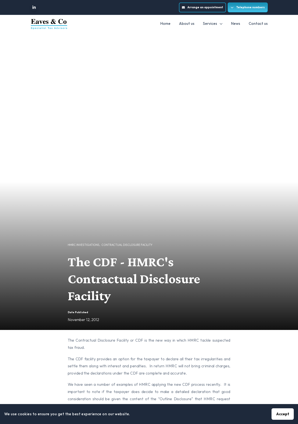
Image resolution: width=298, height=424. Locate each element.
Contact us (258, 23)
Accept (282, 413)
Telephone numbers (248, 7)
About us (186, 23)
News (235, 23)
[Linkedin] (34, 7)
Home (165, 23)
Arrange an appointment (202, 7)
